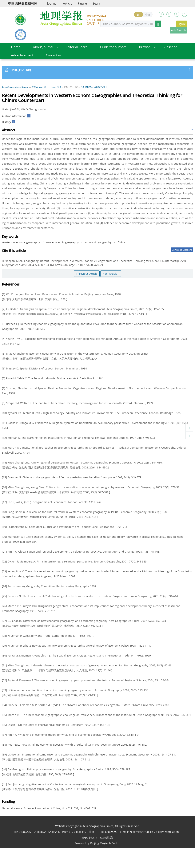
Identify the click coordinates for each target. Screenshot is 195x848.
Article (67, 3)
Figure (82, 3)
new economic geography (62, 242)
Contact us (54, 55)
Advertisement (22, 55)
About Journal (43, 47)
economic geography (98, 242)
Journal (52, 3)
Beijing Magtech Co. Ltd (105, 843)
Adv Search (178, 30)
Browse (144, 47)
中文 (147, 14)
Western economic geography (21, 242)
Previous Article (87, 273)
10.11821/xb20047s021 (94, 87)
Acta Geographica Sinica (15, 87)
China (121, 242)
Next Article (110, 273)
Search (97, 3)
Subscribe (170, 47)
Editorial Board (76, 47)
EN (138, 14)
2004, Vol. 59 (39, 87)
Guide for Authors (113, 47)
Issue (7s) (56, 87)
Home (15, 47)
